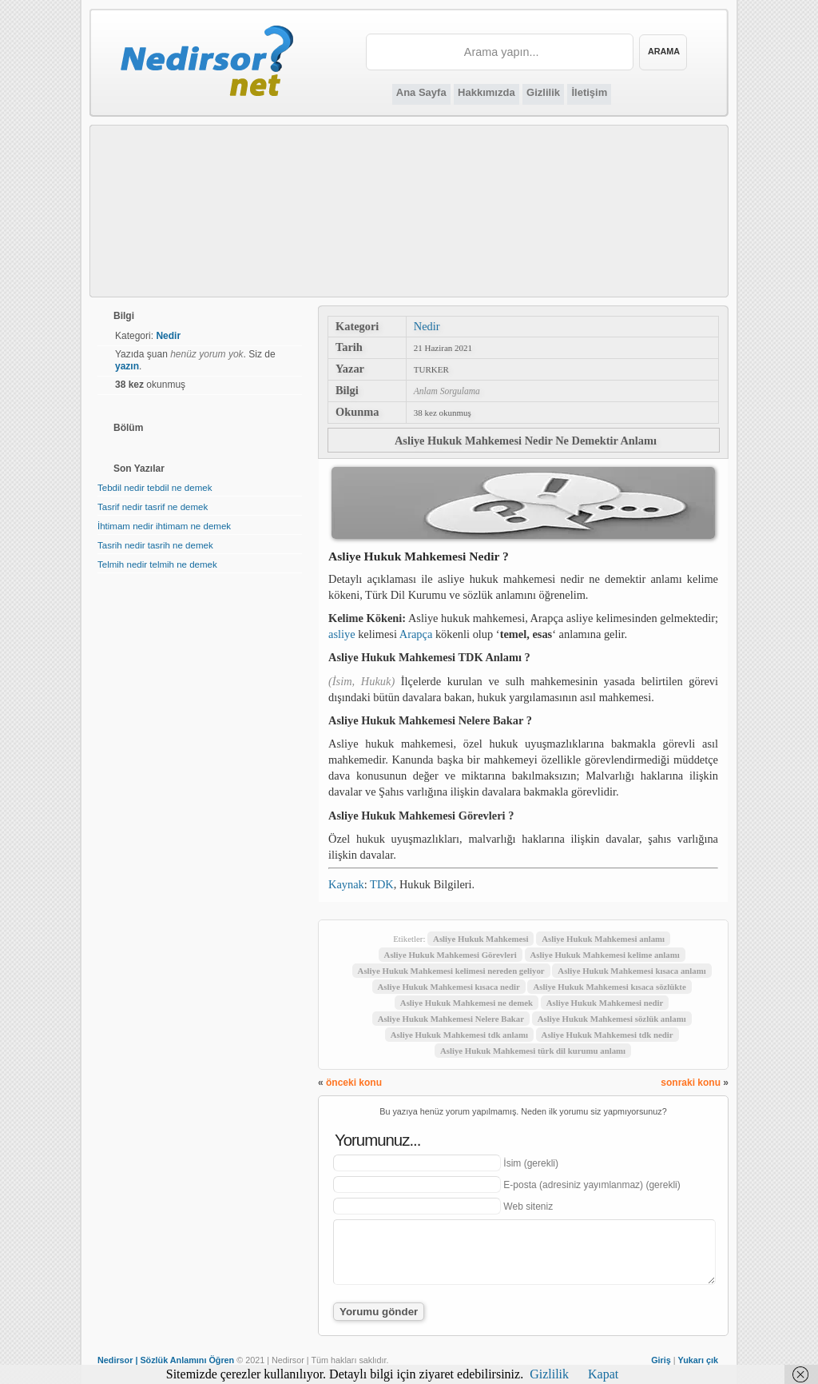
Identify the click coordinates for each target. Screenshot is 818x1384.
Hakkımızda (486, 92)
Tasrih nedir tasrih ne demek (155, 545)
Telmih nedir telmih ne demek (157, 564)
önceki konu (354, 1082)
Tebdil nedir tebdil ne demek (154, 488)
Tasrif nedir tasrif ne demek (152, 507)
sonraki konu (691, 1082)
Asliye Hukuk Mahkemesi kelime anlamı (605, 954)
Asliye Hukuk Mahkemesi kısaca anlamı (631, 970)
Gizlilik (543, 92)
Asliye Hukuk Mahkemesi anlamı (603, 938)
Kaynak (346, 884)
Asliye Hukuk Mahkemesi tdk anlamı (459, 1034)
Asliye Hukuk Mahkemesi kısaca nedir (449, 986)
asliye (341, 634)
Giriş (661, 1360)
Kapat (603, 1374)
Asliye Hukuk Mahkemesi (480, 938)
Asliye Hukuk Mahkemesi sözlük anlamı (612, 1018)
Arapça (416, 634)
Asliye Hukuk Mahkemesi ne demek (466, 1002)
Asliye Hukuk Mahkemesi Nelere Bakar (451, 1018)
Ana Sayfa (421, 92)
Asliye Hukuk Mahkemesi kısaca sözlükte (609, 986)
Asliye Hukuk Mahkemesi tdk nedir (607, 1034)
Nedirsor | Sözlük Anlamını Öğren (165, 1360)
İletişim (589, 92)
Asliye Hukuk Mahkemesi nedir (605, 1002)
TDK (382, 884)
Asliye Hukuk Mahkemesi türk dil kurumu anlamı (532, 1050)
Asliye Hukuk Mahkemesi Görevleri (450, 954)
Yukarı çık (698, 1360)
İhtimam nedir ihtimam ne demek (164, 526)
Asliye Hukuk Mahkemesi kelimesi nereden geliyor (451, 970)
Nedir (427, 326)
